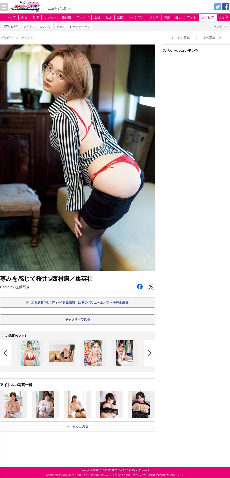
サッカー (50, 17)
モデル (60, 26)
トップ (11, 17)
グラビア (207, 17)
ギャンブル (136, 17)
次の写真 (209, 37)
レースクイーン (80, 26)
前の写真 (183, 37)
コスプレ (46, 26)
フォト (191, 17)
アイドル (29, 26)
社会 (109, 17)
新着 (24, 17)
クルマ (154, 17)
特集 (167, 17)
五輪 (97, 17)
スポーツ (82, 17)
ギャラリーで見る (77, 319)
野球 (36, 17)
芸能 (120, 17)
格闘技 (66, 17)
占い (178, 17)
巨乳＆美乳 (11, 26)
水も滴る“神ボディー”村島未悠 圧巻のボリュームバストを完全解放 (79, 302)
